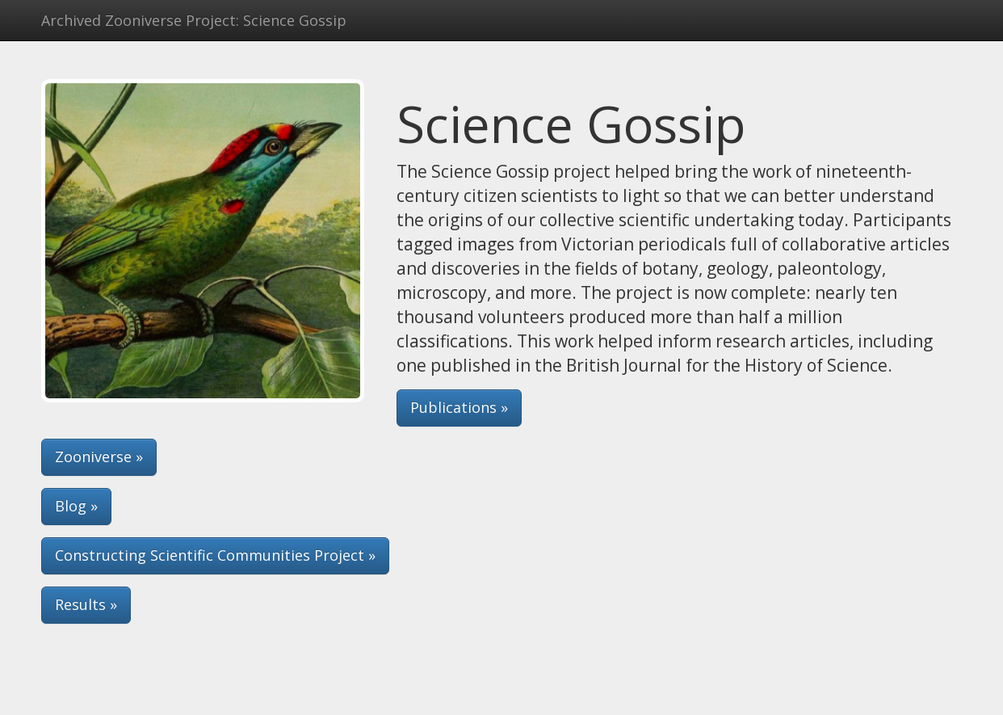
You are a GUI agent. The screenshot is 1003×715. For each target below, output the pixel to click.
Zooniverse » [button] (99, 456)
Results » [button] (86, 604)
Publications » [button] (459, 407)
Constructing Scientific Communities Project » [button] (215, 555)
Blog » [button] (76, 505)
